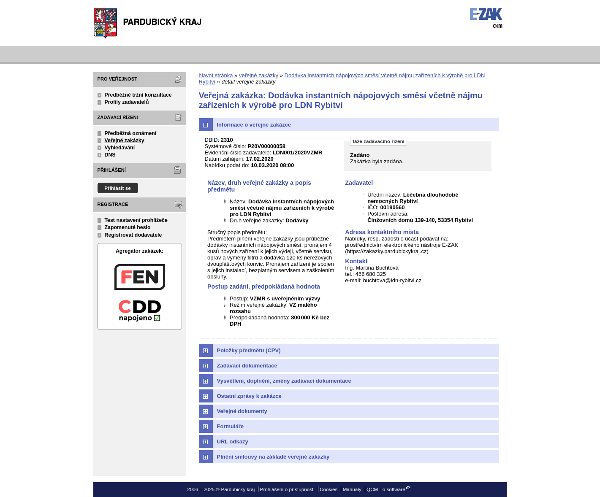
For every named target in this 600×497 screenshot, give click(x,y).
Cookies (328, 489)
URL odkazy (232, 441)
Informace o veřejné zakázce (254, 125)
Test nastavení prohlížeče (136, 220)
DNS (110, 155)
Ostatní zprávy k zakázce (249, 396)
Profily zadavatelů (127, 102)
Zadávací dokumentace (247, 365)
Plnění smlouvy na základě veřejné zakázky (273, 457)
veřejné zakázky (258, 75)
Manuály (352, 489)
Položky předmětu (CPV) (249, 350)
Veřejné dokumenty (242, 411)
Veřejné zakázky (124, 140)
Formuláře (230, 426)
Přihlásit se (117, 188)
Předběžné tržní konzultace (138, 95)
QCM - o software (386, 489)
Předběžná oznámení (131, 133)
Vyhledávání (120, 148)
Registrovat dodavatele (133, 235)
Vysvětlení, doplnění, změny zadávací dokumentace (284, 381)
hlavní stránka (216, 75)
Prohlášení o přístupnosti (287, 489)
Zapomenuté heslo (128, 227)
